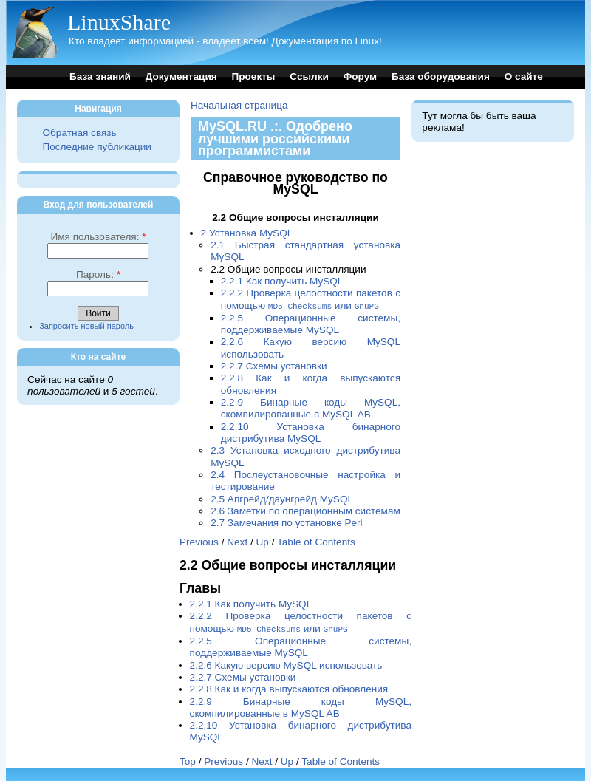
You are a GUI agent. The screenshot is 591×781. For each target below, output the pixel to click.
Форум (360, 76)
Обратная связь (79, 132)
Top (188, 759)
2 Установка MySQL (247, 233)
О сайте (524, 76)
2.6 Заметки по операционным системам (305, 510)
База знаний (100, 76)
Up (262, 541)
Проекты (253, 76)
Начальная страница (239, 105)
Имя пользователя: (98, 236)
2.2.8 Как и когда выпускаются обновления (289, 687)
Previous (199, 541)
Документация (181, 76)
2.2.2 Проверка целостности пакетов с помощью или (310, 298)
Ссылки (309, 76)
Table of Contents (316, 541)
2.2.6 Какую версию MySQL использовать (286, 663)
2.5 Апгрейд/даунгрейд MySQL (282, 498)
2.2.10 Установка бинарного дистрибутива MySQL (310, 431)
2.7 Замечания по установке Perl (286, 522)
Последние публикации (96, 146)
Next (237, 541)
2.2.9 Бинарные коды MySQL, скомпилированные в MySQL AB (310, 407)
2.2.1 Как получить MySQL (282, 281)
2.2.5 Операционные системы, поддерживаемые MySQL (310, 323)
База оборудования (441, 76)
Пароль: (98, 274)
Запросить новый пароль (86, 325)
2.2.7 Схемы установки (274, 365)
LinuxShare (119, 22)
